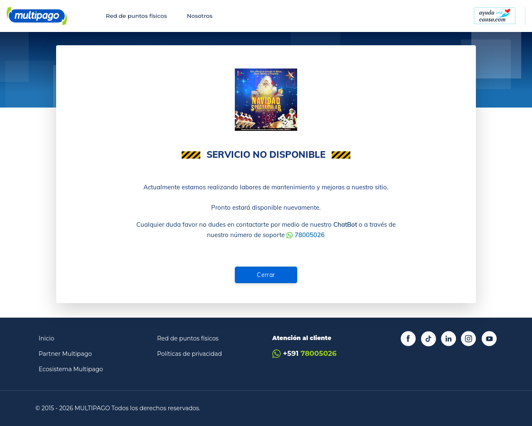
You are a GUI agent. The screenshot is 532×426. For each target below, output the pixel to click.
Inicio (46, 338)
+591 (304, 353)
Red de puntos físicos (136, 15)
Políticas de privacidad (189, 353)
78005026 (310, 235)
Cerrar (266, 275)
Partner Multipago (65, 353)
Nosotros (199, 15)
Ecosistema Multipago (71, 369)
